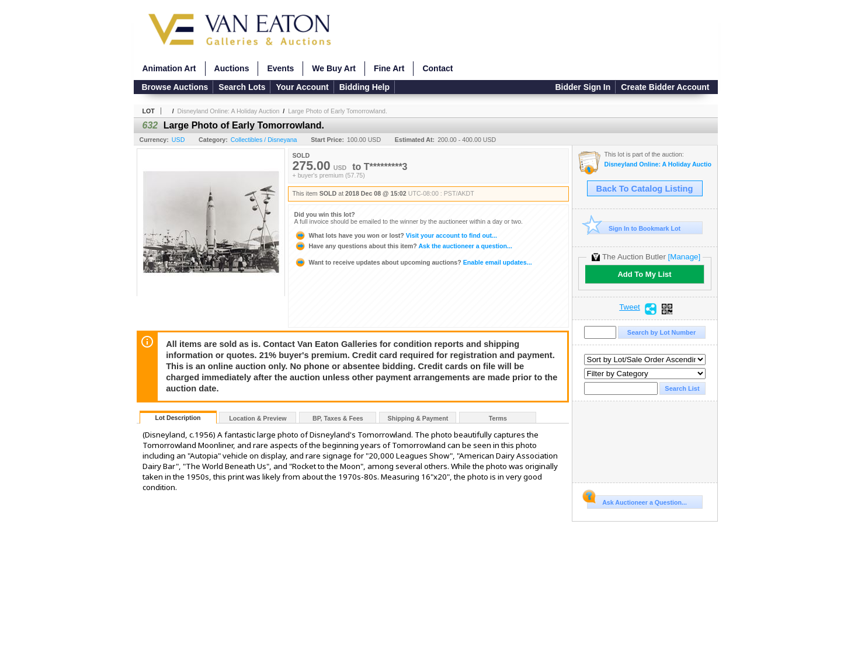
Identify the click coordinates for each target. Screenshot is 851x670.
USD (178, 139)
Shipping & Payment (418, 418)
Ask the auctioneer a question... (403, 245)
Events (280, 68)
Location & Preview (257, 418)
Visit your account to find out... (395, 235)
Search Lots (241, 87)
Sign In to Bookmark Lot (634, 228)
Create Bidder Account (665, 87)
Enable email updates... (413, 262)
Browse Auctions (175, 87)
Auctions (231, 68)
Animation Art (169, 68)
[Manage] (684, 256)
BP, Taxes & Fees (337, 418)
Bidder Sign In (582, 87)
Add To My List (644, 274)
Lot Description (177, 417)
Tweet (629, 307)
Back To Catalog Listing (644, 188)
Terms (498, 418)
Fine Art (389, 68)
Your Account (302, 87)
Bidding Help (364, 87)
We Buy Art (334, 68)
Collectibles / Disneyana (264, 139)
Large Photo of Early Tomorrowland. (337, 110)
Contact (437, 68)
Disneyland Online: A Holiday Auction (229, 110)
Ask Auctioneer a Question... (637, 500)
